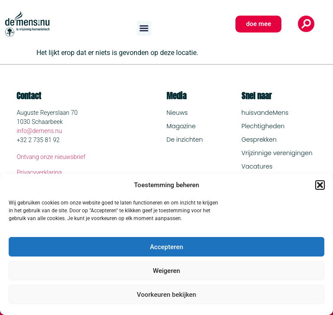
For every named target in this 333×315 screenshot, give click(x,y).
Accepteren (166, 247)
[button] (320, 185)
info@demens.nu (39, 130)
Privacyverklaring (39, 172)
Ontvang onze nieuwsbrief (50, 156)
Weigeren (166, 271)
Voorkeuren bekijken (166, 295)
